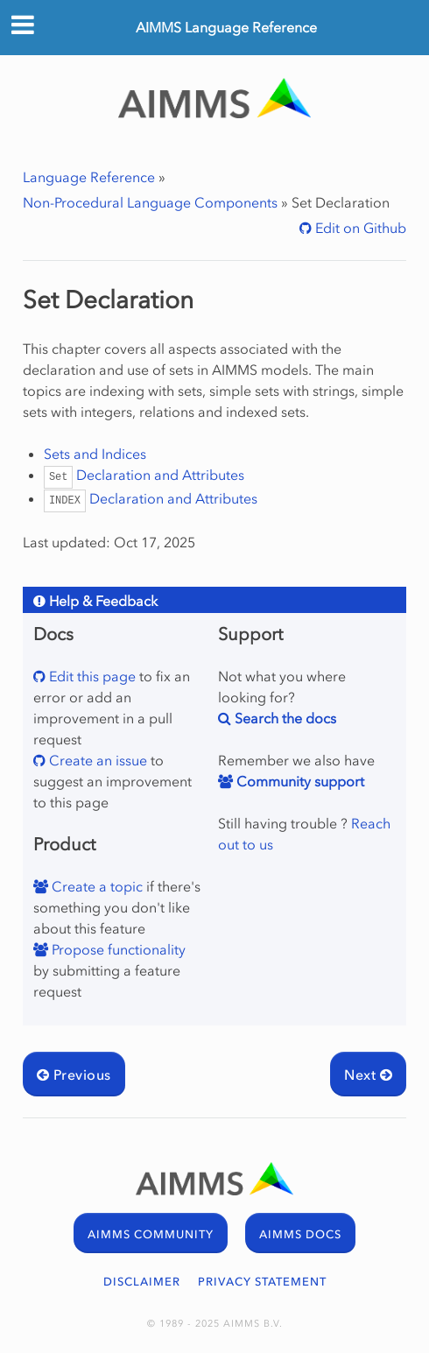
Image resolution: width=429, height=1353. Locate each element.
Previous (74, 1074)
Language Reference (89, 177)
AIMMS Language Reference (226, 27)
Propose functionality (117, 949)
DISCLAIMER (141, 1281)
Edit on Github (359, 228)
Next (368, 1074)
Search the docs (283, 718)
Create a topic (95, 886)
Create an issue (96, 760)
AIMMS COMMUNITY (151, 1234)
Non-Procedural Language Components (150, 202)
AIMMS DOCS (300, 1234)
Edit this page (91, 676)
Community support (298, 781)
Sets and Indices (95, 453)
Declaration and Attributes (144, 474)
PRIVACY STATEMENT (262, 1281)
